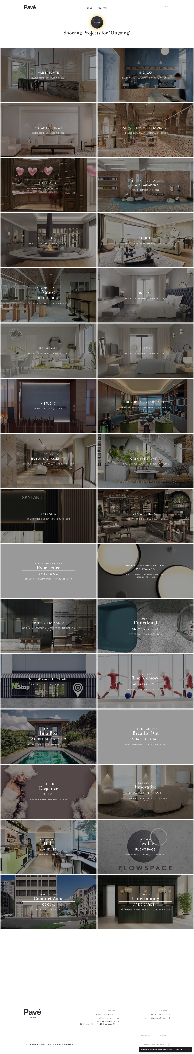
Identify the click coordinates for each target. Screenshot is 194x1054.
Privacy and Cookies (154, 1044)
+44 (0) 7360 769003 (105, 1014)
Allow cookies (183, 1049)
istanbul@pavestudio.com (155, 1018)
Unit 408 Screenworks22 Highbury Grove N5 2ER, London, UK (97, 1022)
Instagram (145, 1035)
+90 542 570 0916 (158, 1014)
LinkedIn (163, 1035)
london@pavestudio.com (104, 1018)
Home (89, 8)
